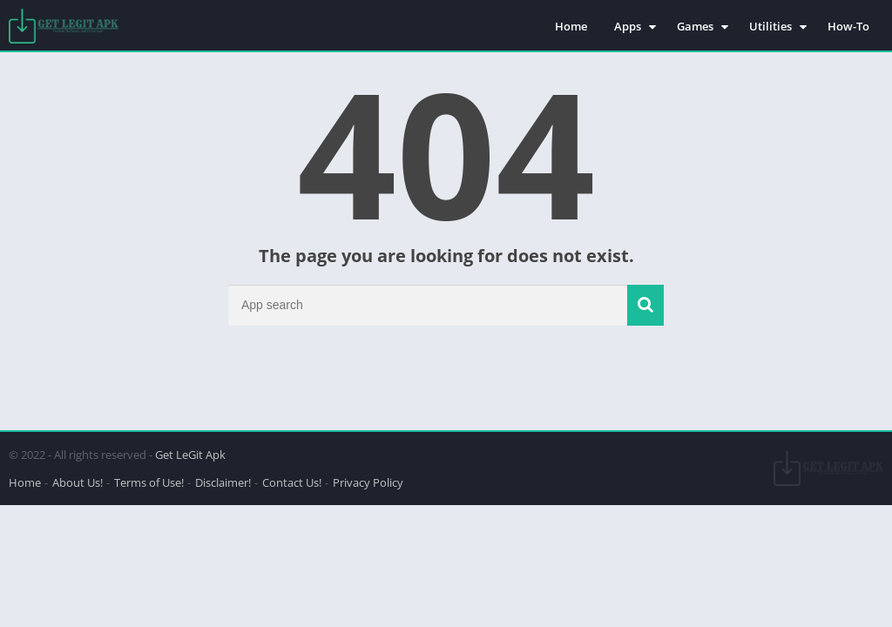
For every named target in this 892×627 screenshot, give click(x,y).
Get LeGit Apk (190, 454)
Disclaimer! (223, 482)
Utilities (770, 26)
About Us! (77, 482)
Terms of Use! (149, 482)
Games (695, 26)
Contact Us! (291, 482)
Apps (627, 26)
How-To (848, 26)
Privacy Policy (368, 482)
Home (571, 26)
